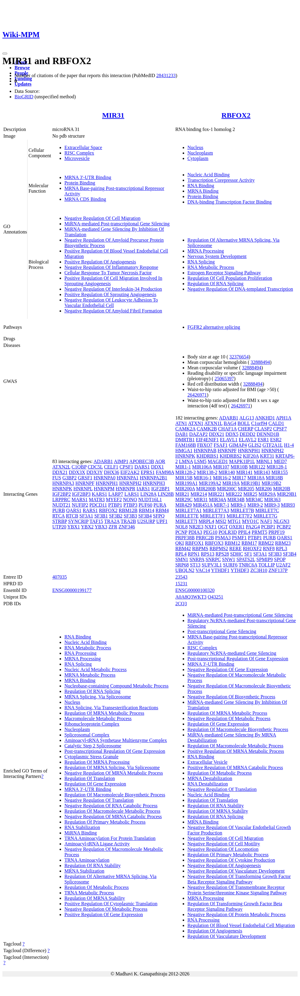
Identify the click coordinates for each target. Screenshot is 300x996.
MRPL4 (206, 521)
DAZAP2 (198, 434)
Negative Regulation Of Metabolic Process (106, 909)
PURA (160, 505)
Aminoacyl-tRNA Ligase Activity (97, 843)
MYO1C (250, 521)
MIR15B (184, 477)
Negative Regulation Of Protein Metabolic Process (237, 914)
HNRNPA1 (128, 477)
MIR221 (216, 494)
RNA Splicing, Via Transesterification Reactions (111, 707)
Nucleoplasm (200, 152)
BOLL (243, 423)
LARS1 (131, 494)
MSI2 (220, 521)
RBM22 (266, 543)
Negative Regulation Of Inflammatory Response (111, 267)
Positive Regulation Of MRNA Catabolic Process (235, 767)
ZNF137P (278, 570)
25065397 (224, 378)
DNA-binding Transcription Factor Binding (230, 201)
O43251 (215, 596)
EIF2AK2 (129, 472)
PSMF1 (239, 537)
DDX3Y (94, 472)
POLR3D (228, 532)
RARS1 (90, 510)
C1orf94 (259, 423)
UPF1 (162, 521)
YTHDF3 (239, 570)
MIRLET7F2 (239, 515)
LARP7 (115, 494)
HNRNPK (62, 488)
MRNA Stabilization (84, 871)
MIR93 (288, 505)
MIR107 (221, 466)
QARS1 (74, 510)
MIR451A (203, 505)
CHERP (245, 428)
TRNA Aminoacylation (86, 860)
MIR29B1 (287, 494)
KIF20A (251, 456)
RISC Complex (79, 152)
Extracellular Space (83, 147)
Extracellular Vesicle (208, 762)
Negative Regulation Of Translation (99, 800)
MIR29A (267, 494)
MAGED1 (218, 461)
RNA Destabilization (208, 783)
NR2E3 (196, 526)
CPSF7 (280, 428)
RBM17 (249, 543)
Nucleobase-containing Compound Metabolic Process (116, 685)
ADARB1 (103, 461)
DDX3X (77, 472)
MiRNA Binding (80, 832)
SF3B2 (115, 515)
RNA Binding (201, 185)
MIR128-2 (185, 472)
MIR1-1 (183, 466)
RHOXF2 (252, 548)
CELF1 (111, 466)
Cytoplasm (198, 158)
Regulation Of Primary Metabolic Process (104, 822)
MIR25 (250, 494)
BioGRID (24, 96)
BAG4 (230, 423)
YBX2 (87, 526)
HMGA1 (184, 450)
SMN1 (181, 559)
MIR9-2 (255, 505)
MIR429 (183, 505)
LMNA (186, 461)
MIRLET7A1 (188, 510)
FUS (56, 477)
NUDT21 (61, 505)
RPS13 (207, 554)
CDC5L (95, 466)
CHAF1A (227, 428)
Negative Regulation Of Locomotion (223, 849)
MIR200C (227, 488)
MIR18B (274, 477)
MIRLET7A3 (216, 510)
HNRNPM (104, 488)
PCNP (181, 532)
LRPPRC (61, 499)
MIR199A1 (186, 483)
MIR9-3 (272, 505)
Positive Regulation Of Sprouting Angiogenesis (110, 294)
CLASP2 (263, 428)
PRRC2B (205, 537)
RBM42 (183, 548)
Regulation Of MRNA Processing (97, 762)
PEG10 (210, 532)
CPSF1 (126, 466)
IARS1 (143, 488)
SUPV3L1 (212, 564)
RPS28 (222, 554)
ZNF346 (127, 526)
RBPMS (200, 548)
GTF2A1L (272, 445)
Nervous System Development (217, 256)
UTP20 (59, 526)
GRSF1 (85, 477)
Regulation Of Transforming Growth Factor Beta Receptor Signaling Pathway (235, 906)
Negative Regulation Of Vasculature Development (236, 871)
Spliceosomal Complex (86, 734)
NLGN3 (281, 521)
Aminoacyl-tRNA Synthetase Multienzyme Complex (115, 740)
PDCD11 (98, 505)
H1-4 (289, 445)
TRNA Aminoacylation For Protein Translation (109, 838)
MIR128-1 (277, 466)
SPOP (279, 559)
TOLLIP (266, 564)
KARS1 (99, 494)
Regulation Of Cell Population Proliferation (230, 278)
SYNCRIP (78, 521)
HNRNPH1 (107, 483)
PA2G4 (253, 526)
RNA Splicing (201, 261)
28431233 (166, 75)
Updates (23, 84)
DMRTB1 (185, 439)
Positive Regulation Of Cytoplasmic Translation (111, 903)
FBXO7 (205, 445)
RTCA (58, 515)
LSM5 (200, 461)
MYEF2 (114, 499)
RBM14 (147, 510)
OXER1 (237, 526)
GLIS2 (254, 445)
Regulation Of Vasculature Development (227, 936)
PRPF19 (277, 532)
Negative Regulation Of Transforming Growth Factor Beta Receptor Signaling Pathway (239, 879)
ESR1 (263, 439)
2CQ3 (181, 603)
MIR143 (262, 472)
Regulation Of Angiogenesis (215, 930)
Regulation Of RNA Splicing (215, 283)
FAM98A (165, 472)
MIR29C (184, 499)
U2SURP (146, 521)
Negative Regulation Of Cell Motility (224, 843)
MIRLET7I (186, 521)
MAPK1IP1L (242, 461)
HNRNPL (83, 488)
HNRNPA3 (63, 483)
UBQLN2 (184, 570)
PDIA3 (195, 532)
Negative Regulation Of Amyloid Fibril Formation (113, 310)
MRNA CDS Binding (85, 199)
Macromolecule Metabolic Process (98, 718)
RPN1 (194, 554)
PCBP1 (268, 526)
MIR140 (227, 472)
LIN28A (148, 494)
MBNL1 (264, 461)
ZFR (113, 526)
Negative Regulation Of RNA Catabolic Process (111, 805)
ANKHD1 (265, 417)
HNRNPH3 (154, 483)
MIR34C (254, 499)
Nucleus (195, 147)
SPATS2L (245, 559)
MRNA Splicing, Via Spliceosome (97, 696)
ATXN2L (61, 466)
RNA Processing (80, 653)
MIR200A (185, 488)
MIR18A (256, 477)
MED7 (280, 461)
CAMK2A (185, 428)
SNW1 (228, 559)
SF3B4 (145, 515)
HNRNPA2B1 (153, 477)
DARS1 (142, 466)
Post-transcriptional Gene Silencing (222, 631)
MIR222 (234, 494)
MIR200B (206, 488)
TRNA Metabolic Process (89, 892)
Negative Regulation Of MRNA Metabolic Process (113, 773)
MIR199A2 (210, 483)
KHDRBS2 (231, 456)
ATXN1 (196, 423)
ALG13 (246, 417)
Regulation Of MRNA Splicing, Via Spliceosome (112, 767)
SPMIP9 (264, 559)
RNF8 (269, 548)
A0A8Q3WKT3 (191, 596)
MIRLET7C (267, 510)
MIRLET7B (242, 510)
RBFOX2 (235, 115)
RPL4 (181, 554)
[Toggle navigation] (4, 53)
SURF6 (230, 564)
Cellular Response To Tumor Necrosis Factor (108, 272)
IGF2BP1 (160, 488)
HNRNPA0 (104, 477)
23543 (181, 577)
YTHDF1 (220, 570)
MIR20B (281, 488)
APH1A (283, 417)
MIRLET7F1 (212, 515)
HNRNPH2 (130, 483)
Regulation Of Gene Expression (95, 783)
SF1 (248, 554)
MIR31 (113, 115)
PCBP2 (283, 526)
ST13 (195, 564)
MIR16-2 (222, 477)
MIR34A (217, 499)
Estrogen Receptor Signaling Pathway (224, 272)
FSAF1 (221, 445)
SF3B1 (101, 515)
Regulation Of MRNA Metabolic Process (104, 713)
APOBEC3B (141, 461)
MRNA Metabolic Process (90, 675)
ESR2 (275, 439)
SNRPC (213, 559)
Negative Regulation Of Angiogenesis (224, 865)
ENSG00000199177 (72, 590)
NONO (130, 499)
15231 (181, 583)
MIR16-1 (203, 477)
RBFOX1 (194, 543)
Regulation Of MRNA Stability (94, 898)
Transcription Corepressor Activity (221, 180)
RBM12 (232, 543)
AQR (160, 461)
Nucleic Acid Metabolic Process (95, 669)
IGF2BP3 (81, 494)
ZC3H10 (258, 570)
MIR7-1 (222, 505)
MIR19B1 (250, 483)
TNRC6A (248, 564)
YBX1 (73, 526)
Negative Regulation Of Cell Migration (102, 218)
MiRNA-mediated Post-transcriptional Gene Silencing (117, 223)
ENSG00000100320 (195, 590)
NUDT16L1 (150, 499)
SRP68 (182, 564)
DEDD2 (247, 434)
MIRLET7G (265, 515)
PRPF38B (185, 537)
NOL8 (181, 526)
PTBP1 (115, 505)
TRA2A (112, 521)
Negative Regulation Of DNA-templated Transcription (240, 289)
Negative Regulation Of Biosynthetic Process (232, 696)
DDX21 (60, 472)
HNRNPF (84, 483)
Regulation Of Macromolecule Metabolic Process (112, 811)
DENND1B (268, 434)
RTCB (72, 515)
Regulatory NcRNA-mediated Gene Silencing (232, 653)
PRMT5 (259, 532)
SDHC (236, 554)
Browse (22, 67)
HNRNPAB (205, 450)
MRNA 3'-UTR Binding (87, 177)
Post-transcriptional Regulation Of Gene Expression (114, 751)
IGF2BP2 (61, 494)
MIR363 (272, 499)
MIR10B (239, 466)
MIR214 (199, 494)
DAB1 (181, 434)
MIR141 (244, 472)
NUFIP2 (80, 505)
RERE (235, 548)
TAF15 (96, 521)
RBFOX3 (214, 543)
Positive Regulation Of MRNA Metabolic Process (236, 751)
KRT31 (267, 456)
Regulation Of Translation (89, 778)
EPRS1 (148, 472)
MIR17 (239, 477)
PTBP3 (130, 505)
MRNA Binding (203, 191)
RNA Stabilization (82, 827)
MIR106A (202, 466)
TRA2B (128, 521)
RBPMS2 (219, 548)
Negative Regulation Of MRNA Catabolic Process (113, 816)
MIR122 (257, 466)
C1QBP (79, 466)
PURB (58, 510)
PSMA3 (223, 537)
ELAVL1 (228, 439)
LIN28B (166, 494)
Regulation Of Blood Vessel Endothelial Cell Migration (241, 925)
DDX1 (157, 466)
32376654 (239, 356)
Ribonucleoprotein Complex (91, 724)
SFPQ (159, 515)
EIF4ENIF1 (207, 439)
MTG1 (234, 521)
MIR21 (182, 494)
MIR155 (280, 472)
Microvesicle (77, 158)
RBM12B (128, 510)
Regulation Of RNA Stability (92, 865)
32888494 (260, 362)
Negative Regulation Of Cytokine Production (231, 860)
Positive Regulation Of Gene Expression (103, 914)
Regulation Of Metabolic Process (96, 887)
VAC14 (203, 570)
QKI (179, 543)
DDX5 (231, 434)
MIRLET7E (187, 515)
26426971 (197, 394)
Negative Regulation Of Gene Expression (228, 669)
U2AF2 (283, 564)
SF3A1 (86, 515)
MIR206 (264, 488)
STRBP (59, 521)
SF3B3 (130, 515)
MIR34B (236, 499)
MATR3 (97, 499)
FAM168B (185, 445)
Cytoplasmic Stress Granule (91, 756)
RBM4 (162, 510)
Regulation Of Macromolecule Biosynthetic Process (114, 794)
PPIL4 (244, 532)
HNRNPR (125, 488)
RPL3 (281, 548)
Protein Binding (79, 182)
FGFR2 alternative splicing (214, 327)
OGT (223, 526)
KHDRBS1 (207, 456)
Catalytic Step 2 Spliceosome (92, 745)
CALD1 (276, 423)
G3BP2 (69, 477)
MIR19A (231, 483)
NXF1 (211, 526)
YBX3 (101, 526)
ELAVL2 (247, 439)
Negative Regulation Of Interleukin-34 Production (113, 289)
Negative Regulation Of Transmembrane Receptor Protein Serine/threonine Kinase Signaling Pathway (237, 890)
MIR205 (246, 488)
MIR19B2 (271, 483)
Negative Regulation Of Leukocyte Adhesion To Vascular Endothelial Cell (111, 302)
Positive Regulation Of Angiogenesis (100, 261)
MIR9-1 (238, 505)
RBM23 (283, 543)
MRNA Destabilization (210, 778)
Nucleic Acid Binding (209, 174)
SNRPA (196, 559)
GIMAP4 (238, 445)
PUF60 (145, 505)
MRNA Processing (206, 250)
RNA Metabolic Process (211, 267)
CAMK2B (207, 428)
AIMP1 (121, 461)
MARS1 (79, 499)
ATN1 (181, 423)
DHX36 (111, 472)
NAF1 (266, 521)
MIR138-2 (207, 472)
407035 (59, 577)
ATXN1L (213, 423)
